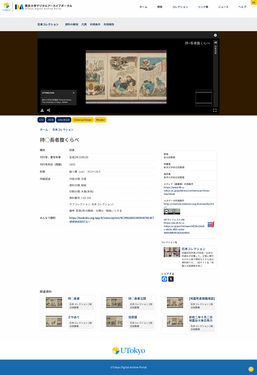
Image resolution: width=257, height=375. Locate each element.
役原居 (132, 317)
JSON (50, 119)
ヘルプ (242, 7)
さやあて (74, 317)
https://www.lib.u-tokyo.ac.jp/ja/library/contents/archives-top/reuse (187, 190)
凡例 (84, 24)
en (253, 2)
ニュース (223, 7)
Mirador (100, 119)
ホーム (143, 7)
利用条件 (95, 24)
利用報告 (109, 24)
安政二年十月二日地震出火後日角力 (201, 318)
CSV (41, 119)
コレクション (180, 7)
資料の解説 (71, 24)
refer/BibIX (63, 119)
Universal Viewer (83, 119)
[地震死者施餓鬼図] (202, 298)
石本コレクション (48, 24)
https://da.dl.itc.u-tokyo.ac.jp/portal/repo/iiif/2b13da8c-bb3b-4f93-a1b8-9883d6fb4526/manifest (184, 227)
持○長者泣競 (137, 298)
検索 (159, 7)
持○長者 (74, 298)
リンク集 (203, 7)
